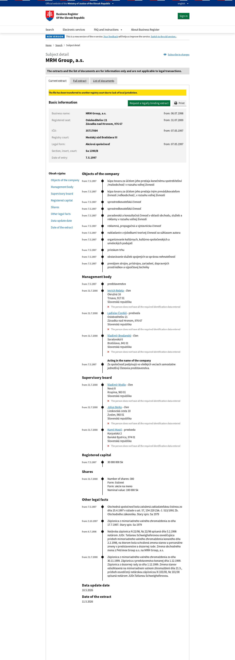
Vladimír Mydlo (116, 384)
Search (50, 29)
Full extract (79, 81)
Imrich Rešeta (115, 290)
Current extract (57, 81)
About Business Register (145, 29)
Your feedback (110, 36)
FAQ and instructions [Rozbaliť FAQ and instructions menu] (108, 29)
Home (49, 45)
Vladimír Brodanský (119, 335)
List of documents (103, 81)
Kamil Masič (114, 429)
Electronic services (74, 29)
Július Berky (114, 407)
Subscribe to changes (176, 54)
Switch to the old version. (163, 36)
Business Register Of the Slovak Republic (65, 16)
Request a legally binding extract (149, 103)
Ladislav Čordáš (117, 313)
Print (179, 103)
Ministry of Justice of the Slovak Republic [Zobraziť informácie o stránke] (91, 3)
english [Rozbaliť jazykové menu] (183, 3)
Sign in (184, 16)
